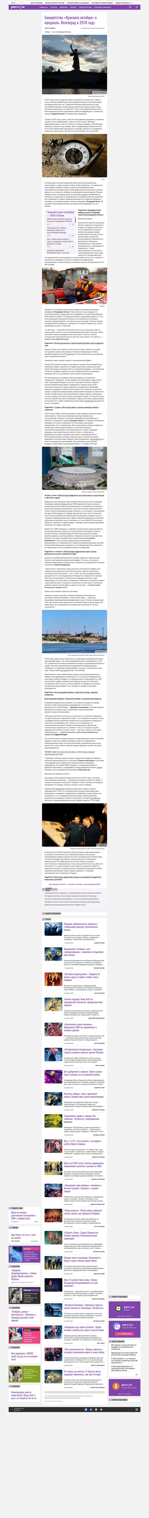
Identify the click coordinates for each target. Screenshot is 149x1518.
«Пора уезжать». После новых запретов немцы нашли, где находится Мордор (83, 1287)
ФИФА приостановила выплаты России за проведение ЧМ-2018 (59, 220)
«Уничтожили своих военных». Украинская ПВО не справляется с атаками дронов (80, 1045)
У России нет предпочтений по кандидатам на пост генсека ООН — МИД (31, 1354)
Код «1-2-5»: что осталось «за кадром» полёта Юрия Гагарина (83, 1199)
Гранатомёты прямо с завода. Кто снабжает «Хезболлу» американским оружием (81, 1156)
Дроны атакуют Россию (52, 3)
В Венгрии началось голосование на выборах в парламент (30, 1435)
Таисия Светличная (98, 1235)
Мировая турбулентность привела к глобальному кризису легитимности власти (81, 926)
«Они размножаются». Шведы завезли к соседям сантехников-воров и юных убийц (84, 1463)
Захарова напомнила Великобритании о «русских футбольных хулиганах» (58, 253)
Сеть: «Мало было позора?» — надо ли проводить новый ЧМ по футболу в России (60, 241)
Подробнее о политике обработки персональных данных (105, 1506)
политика (15, 1364)
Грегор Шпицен (99, 1301)
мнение (15, 1325)
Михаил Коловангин (97, 1261)
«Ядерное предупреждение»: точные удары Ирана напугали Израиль (24, 1372)
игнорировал (95, 798)
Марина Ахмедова (98, 1393)
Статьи (53, 7)
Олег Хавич (101, 1437)
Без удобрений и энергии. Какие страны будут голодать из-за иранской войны (83, 1110)
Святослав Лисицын (98, 1500)
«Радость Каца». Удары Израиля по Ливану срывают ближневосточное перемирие (81, 1310)
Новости (43, 7)
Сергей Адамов (99, 1062)
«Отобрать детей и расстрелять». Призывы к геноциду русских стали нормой (23, 1413)
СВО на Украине (34, 3)
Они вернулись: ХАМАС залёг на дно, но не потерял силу (24, 1453)
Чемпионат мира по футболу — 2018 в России (60, 213)
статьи (47, 919)
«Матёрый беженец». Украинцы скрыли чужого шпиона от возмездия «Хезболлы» (84, 1400)
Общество (27, 1387)
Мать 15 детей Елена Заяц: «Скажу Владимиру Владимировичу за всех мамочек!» (81, 1376)
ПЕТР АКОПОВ (15, 1338)
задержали (59, 789)
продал (99, 767)
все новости (14, 1319)
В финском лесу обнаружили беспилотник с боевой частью (65, 905)
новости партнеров (52, 913)
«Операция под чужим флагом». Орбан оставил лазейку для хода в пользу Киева (84, 1422)
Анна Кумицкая (50, 28)
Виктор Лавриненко (98, 1478)
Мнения (64, 7)
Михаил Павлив (99, 968)
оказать (84, 194)
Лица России (85, 7)
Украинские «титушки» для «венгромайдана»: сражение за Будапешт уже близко (84, 951)
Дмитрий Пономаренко (96, 1037)
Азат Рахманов (99, 993)
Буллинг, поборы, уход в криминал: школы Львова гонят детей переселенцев (83, 1133)
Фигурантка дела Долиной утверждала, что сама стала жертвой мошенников (30, 1395)
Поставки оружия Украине (99, 3)
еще (137, 1472)
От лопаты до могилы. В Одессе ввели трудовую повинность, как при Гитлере (82, 1485)
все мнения (34, 1338)
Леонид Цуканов (99, 1172)
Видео (73, 7)
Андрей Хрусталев (98, 1147)
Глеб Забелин (100, 1084)
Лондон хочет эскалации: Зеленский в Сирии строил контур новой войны (82, 1334)
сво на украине (118, 1439)
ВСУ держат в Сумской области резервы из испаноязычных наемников (31, 1471)
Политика (27, 1346)
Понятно (132, 1506)
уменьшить (89, 518)
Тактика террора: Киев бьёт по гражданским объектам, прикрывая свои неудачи (83, 1020)
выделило (70, 354)
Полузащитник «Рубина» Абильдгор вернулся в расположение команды (57, 230)
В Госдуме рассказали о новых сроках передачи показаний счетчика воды (71, 896)
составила (64, 670)
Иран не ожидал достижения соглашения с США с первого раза (23, 1312)
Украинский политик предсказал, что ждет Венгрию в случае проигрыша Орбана (73, 893)
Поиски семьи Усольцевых (75, 3)
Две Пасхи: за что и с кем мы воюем (23, 1334)
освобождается (96, 439)
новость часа (17, 1305)
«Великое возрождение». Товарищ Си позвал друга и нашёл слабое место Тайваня (82, 976)
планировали (89, 401)
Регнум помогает (102, 7)
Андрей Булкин (99, 943)
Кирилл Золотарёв (98, 1213)
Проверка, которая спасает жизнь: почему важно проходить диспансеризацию (72, 902)
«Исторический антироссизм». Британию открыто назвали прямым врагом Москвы (83, 1069)
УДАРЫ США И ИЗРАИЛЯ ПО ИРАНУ (22, 1380)
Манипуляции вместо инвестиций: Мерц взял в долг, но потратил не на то (23, 1492)
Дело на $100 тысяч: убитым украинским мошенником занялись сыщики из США (84, 1221)
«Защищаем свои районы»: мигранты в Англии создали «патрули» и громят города (82, 1244)
